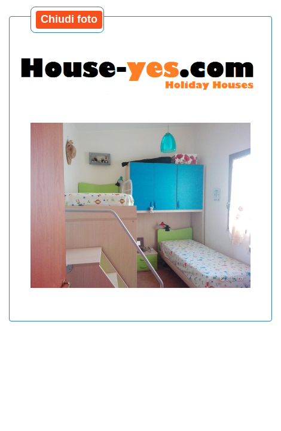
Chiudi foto (69, 19)
